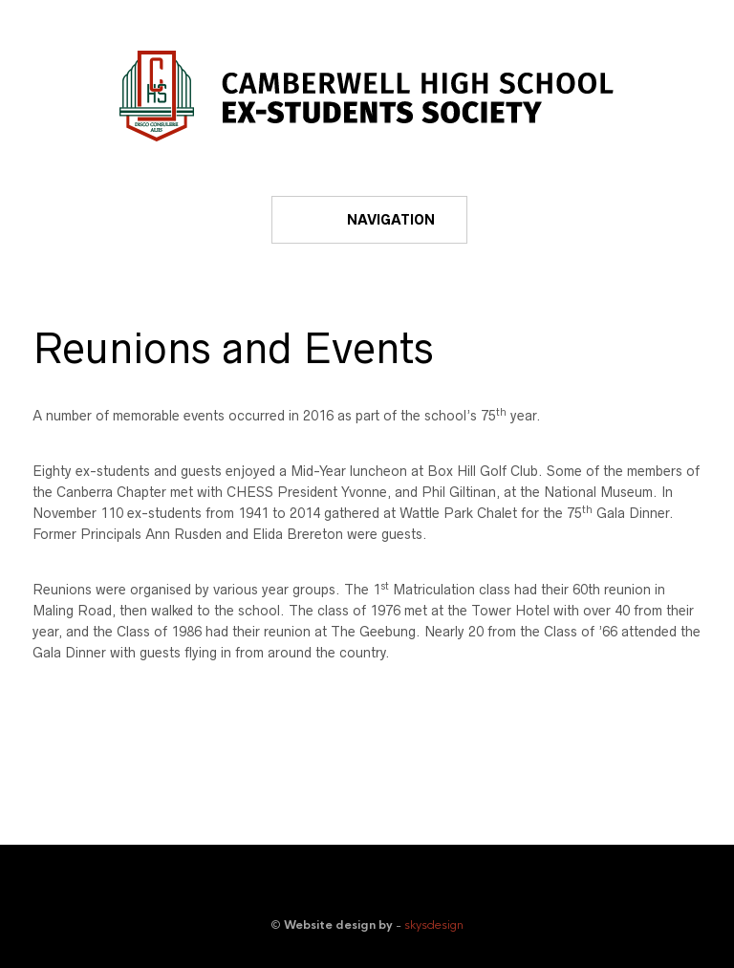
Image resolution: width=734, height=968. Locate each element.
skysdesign (434, 925)
